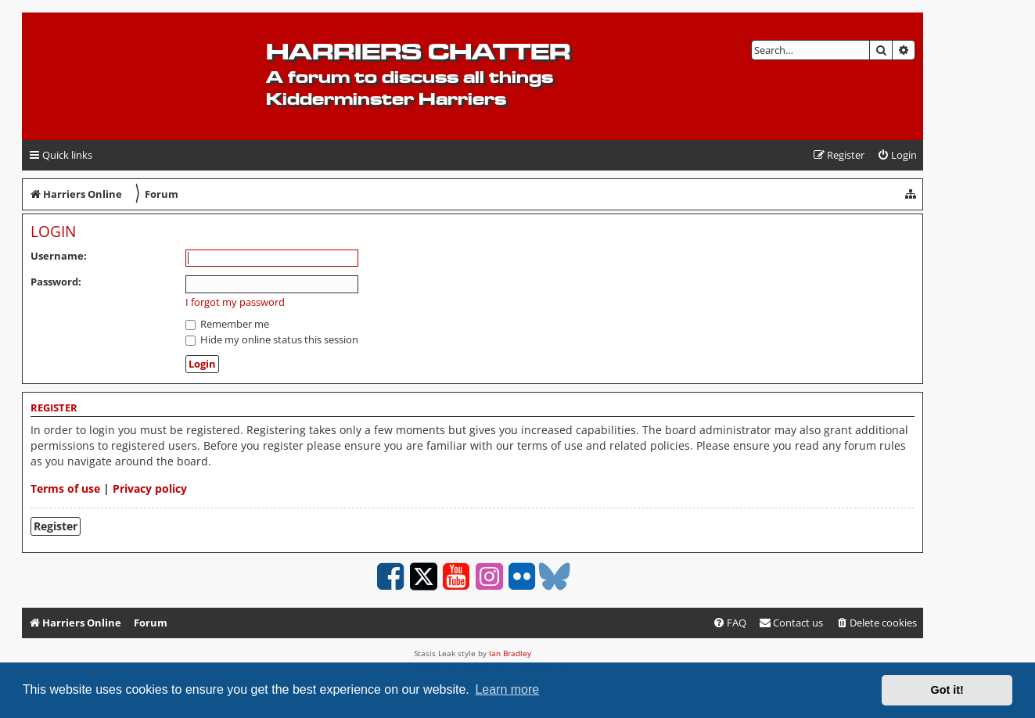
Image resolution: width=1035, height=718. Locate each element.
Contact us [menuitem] (791, 623)
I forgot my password (235, 302)
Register (55, 526)
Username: (59, 256)
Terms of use (65, 488)
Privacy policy (150, 488)
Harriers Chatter (418, 51)
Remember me (227, 324)
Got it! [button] (947, 690)
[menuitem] (897, 155)
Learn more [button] (507, 689)
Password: (56, 282)
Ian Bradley (510, 653)
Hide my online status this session (271, 339)
